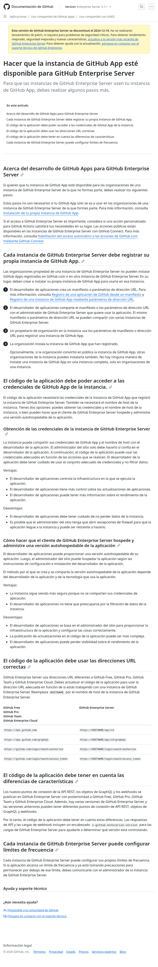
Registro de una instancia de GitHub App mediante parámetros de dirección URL (72, 299)
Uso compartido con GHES (97, 17)
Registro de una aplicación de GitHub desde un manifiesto (96, 294)
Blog (123, 952)
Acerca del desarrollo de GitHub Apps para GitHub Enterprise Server (76, 171)
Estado (70, 952)
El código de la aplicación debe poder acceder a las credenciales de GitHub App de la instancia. (63, 383)
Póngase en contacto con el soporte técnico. (35, 916)
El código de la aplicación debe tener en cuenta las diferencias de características (63, 778)
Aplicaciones (18, 17)
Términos (39, 952)
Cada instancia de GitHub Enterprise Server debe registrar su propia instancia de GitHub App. (76, 257)
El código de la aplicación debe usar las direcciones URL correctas (69, 663)
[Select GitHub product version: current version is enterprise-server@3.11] (88, 6)
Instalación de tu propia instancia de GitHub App (40, 213)
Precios (84, 952)
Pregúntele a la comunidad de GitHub (30, 910)
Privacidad (56, 952)
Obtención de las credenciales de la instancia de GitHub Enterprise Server (76, 431)
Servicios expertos (104, 952)
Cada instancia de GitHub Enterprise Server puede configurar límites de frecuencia (76, 846)
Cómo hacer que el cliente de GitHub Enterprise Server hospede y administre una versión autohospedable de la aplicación (68, 543)
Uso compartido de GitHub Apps (53, 17)
